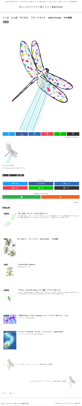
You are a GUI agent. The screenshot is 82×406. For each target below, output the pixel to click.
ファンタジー (12, 175)
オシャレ (5, 175)
